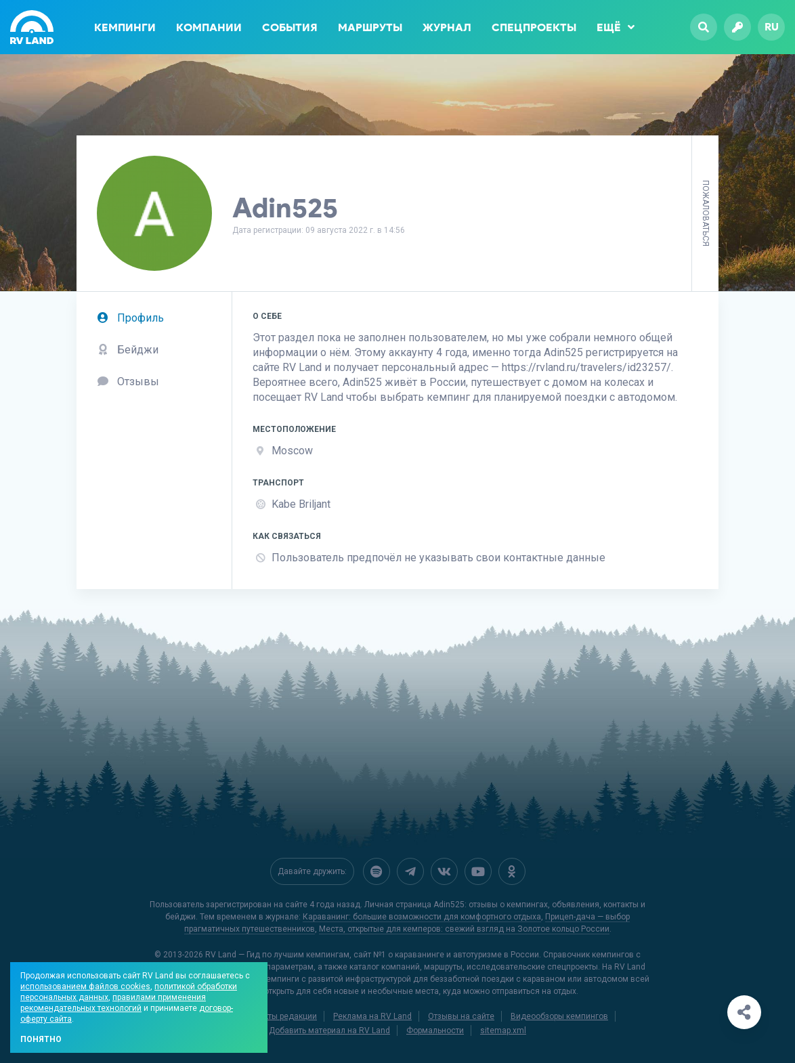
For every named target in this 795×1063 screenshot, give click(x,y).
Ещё (616, 27)
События (290, 27)
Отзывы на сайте (461, 1016)
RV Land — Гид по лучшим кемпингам (277, 954)
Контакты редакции (279, 1016)
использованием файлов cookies (85, 986)
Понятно (41, 1039)
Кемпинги (125, 27)
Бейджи (127, 349)
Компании (209, 27)
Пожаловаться (705, 213)
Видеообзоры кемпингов (559, 1016)
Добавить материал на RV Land (329, 1030)
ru (772, 26)
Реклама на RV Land (372, 1016)
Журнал (447, 27)
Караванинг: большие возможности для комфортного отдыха (422, 916)
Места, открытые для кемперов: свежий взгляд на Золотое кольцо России (464, 929)
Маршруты (370, 27)
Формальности (435, 1030)
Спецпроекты (534, 27)
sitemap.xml (503, 1030)
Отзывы (128, 381)
